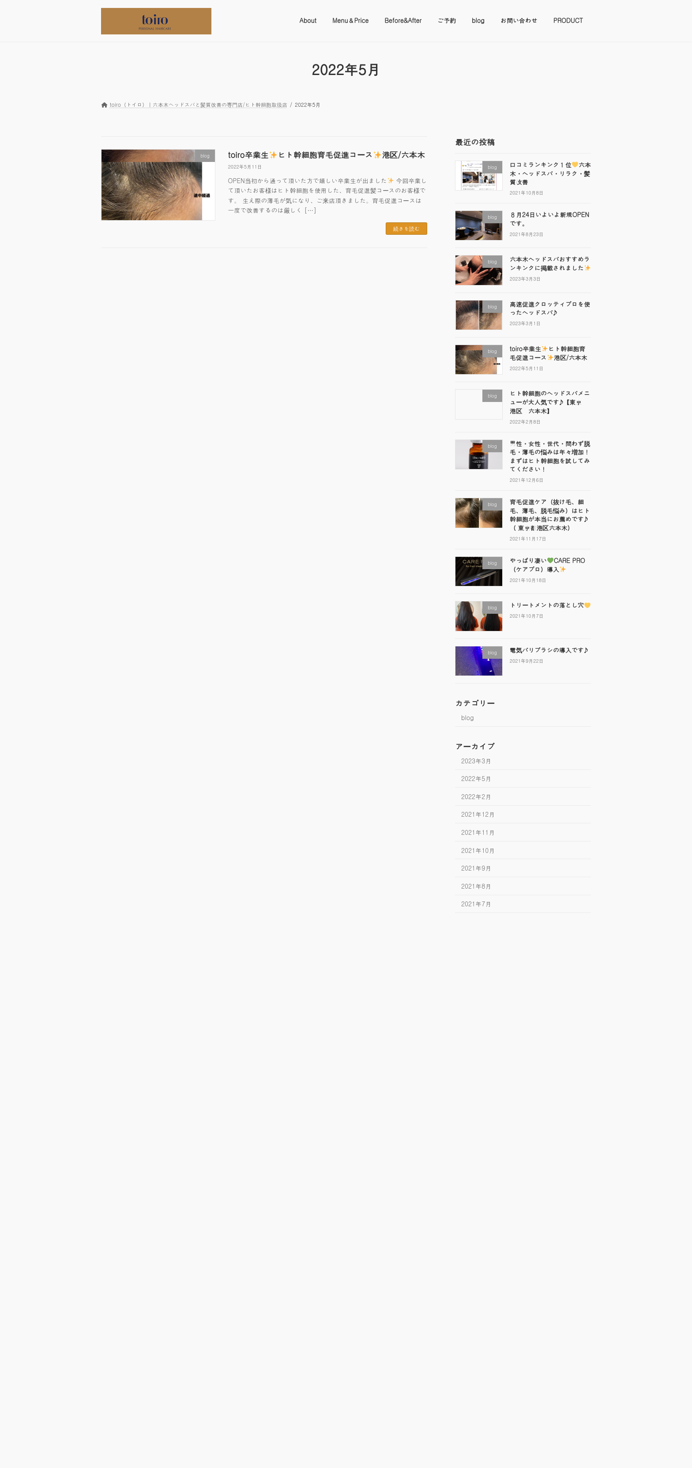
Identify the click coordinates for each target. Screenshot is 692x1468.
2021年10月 (478, 849)
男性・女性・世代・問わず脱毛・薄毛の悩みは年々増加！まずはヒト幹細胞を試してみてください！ (550, 456)
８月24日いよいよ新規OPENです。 (549, 219)
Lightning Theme (342, 1452)
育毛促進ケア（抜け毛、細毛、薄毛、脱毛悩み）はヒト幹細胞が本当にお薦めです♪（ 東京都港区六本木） (550, 514)
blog (467, 717)
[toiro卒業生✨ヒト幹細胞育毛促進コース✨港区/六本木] (142, 1233)
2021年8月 (476, 885)
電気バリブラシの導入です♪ (549, 649)
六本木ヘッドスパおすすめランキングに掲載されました (550, 263)
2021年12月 (478, 814)
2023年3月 (476, 760)
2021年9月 (476, 868)
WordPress (295, 1452)
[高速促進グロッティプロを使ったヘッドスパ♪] (142, 1143)
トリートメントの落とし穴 (550, 605)
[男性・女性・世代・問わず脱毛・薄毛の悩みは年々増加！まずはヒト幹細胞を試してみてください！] (142, 1387)
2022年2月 (476, 796)
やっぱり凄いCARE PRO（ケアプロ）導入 (547, 565)
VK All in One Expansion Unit (405, 1452)
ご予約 (247, 949)
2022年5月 (476, 778)
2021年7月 (476, 903)
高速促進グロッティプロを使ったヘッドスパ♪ (550, 308)
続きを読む (406, 228)
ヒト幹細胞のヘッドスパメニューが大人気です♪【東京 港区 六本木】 (550, 402)
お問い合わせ (317, 949)
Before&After (206, 949)
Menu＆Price (157, 949)
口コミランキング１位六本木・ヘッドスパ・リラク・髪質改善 (550, 173)
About (116, 949)
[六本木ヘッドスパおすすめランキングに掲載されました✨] (142, 1053)
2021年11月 (478, 832)
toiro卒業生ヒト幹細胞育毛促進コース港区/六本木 (326, 154)
